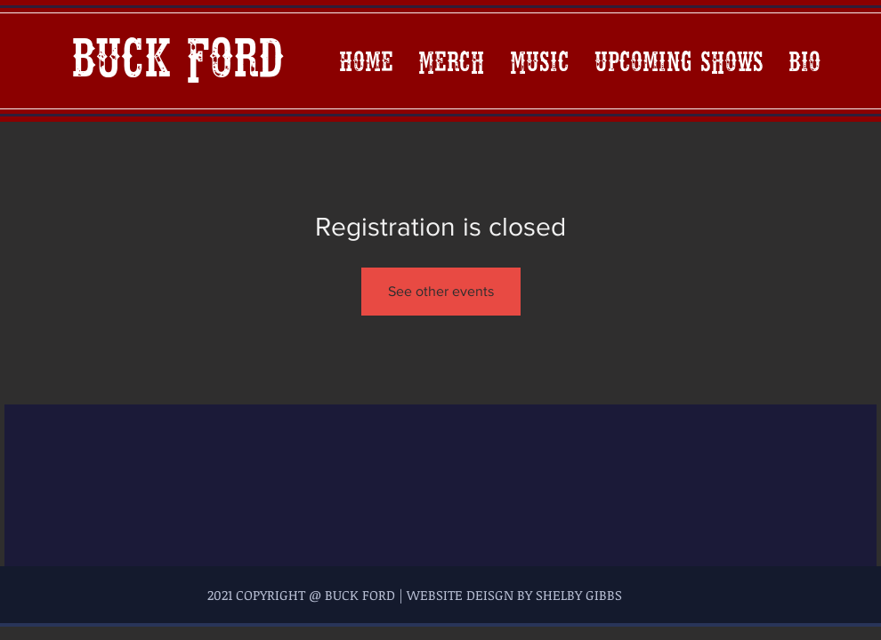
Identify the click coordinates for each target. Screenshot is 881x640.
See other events (441, 291)
